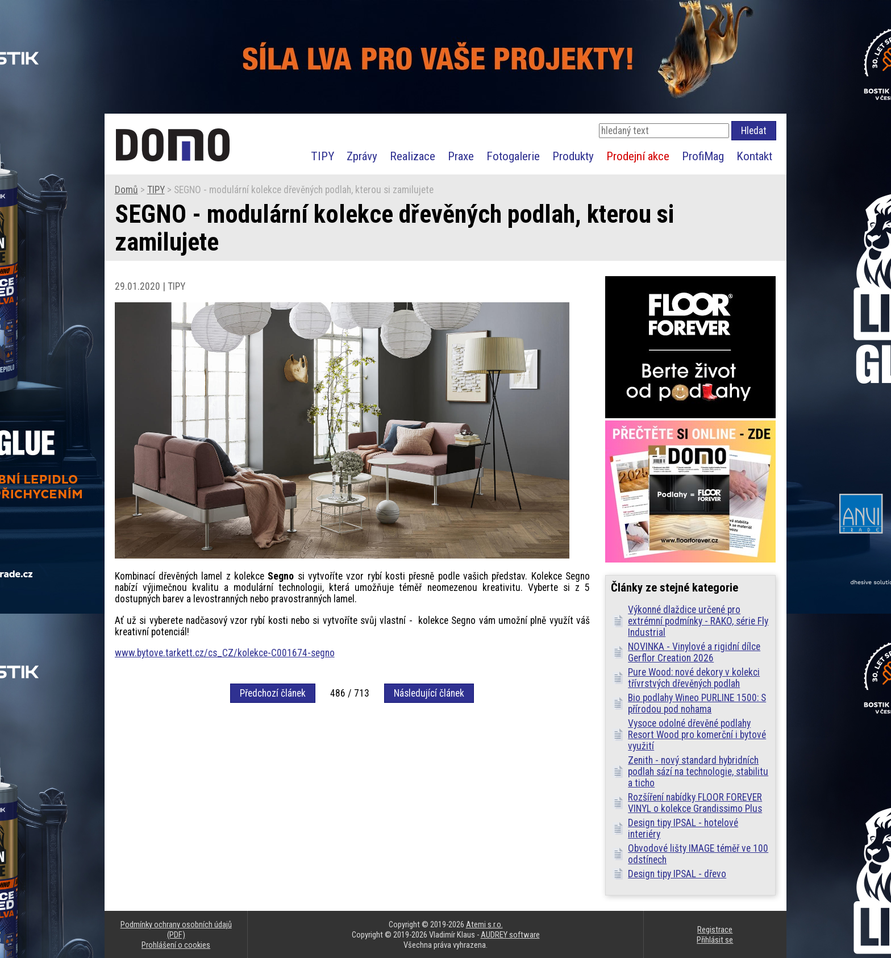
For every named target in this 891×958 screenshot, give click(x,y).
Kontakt (754, 156)
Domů (126, 189)
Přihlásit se (715, 940)
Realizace (412, 156)
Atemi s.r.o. (484, 924)
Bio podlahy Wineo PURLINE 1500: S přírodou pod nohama (697, 703)
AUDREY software (510, 935)
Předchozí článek (273, 693)
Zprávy (362, 156)
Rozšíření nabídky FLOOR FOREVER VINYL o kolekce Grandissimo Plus (695, 803)
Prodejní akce (637, 156)
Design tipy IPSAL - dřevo (677, 874)
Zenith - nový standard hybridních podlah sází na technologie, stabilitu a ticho (698, 772)
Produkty (573, 156)
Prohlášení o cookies (175, 945)
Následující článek (429, 693)
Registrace (714, 929)
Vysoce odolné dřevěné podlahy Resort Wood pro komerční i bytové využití (697, 735)
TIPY (322, 156)
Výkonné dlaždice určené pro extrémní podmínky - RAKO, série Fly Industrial (698, 621)
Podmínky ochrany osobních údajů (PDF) (176, 929)
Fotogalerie (513, 156)
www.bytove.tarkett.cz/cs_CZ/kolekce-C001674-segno (225, 653)
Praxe (461, 156)
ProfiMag (703, 156)
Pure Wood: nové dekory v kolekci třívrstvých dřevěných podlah (694, 678)
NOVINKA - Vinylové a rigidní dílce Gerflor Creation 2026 (694, 652)
